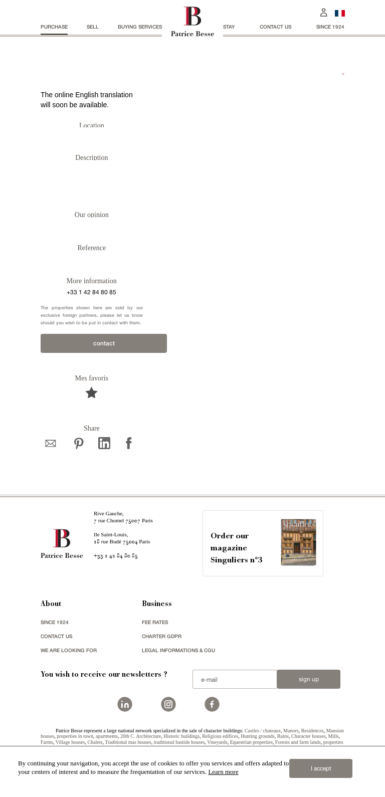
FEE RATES (155, 622)
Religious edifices (220, 736)
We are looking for (69, 650)
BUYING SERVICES (140, 27)
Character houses (308, 736)
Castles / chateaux (263, 730)
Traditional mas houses (128, 742)
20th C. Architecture (140, 736)
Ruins (283, 736)
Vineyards (217, 742)
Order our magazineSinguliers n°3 (236, 548)
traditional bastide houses (179, 742)
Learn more (223, 771)
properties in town (75, 736)
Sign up (309, 679)
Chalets (94, 742)
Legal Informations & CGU (178, 650)
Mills (333, 736)
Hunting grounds (258, 736)
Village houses (70, 742)
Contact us (275, 27)
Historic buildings (181, 736)
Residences (312, 730)
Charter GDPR (161, 636)
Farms (47, 742)
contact (104, 343)
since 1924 (330, 27)
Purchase (54, 27)
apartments (107, 736)
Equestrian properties (251, 742)
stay (229, 27)
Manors (291, 730)
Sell (93, 27)
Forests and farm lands (298, 742)
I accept (321, 768)
